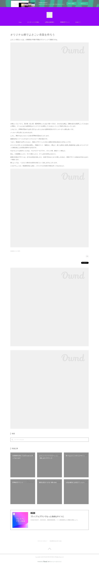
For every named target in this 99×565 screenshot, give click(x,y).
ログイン (83, 3)
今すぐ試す (71, 3)
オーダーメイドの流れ (33, 22)
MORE (77, 22)
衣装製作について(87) (15, 251)
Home (20, 22)
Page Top (49, 549)
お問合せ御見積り (49, 22)
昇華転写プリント (65, 22)
